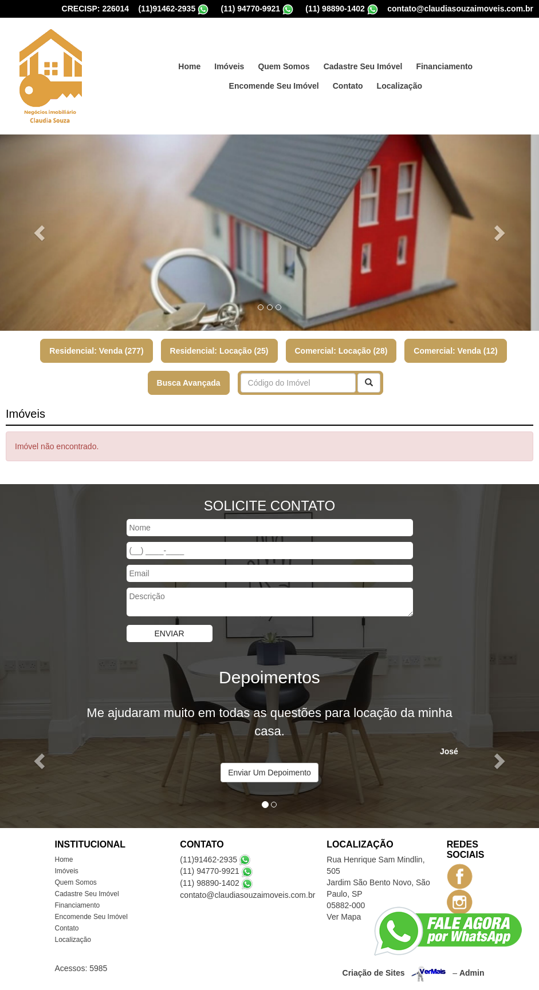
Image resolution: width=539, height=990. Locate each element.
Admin (472, 972)
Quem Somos (283, 66)
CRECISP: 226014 (95, 8)
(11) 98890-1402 (335, 8)
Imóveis (229, 66)
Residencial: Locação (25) (219, 350)
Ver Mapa (343, 916)
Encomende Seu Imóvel (274, 85)
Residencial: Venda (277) (96, 350)
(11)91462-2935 (167, 8)
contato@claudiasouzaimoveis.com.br (460, 8)
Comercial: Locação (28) (341, 350)
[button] (40, 232)
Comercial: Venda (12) (455, 350)
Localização (399, 85)
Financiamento (444, 66)
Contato (348, 85)
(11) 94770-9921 (250, 8)
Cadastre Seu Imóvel (363, 66)
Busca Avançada (189, 382)
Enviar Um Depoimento (269, 772)
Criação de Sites (374, 972)
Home (189, 66)
